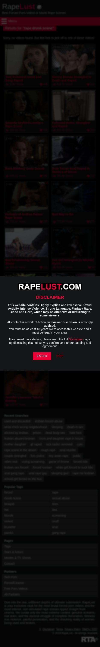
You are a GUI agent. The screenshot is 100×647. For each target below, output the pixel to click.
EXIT (59, 356)
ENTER (42, 356)
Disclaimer (76, 339)
